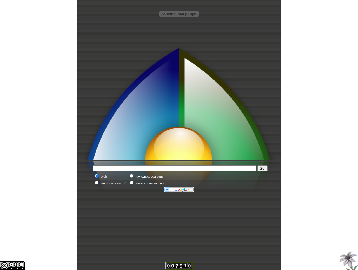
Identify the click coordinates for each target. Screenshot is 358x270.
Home (348, 260)
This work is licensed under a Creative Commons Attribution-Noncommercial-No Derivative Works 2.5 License (12, 265)
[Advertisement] (179, 30)
